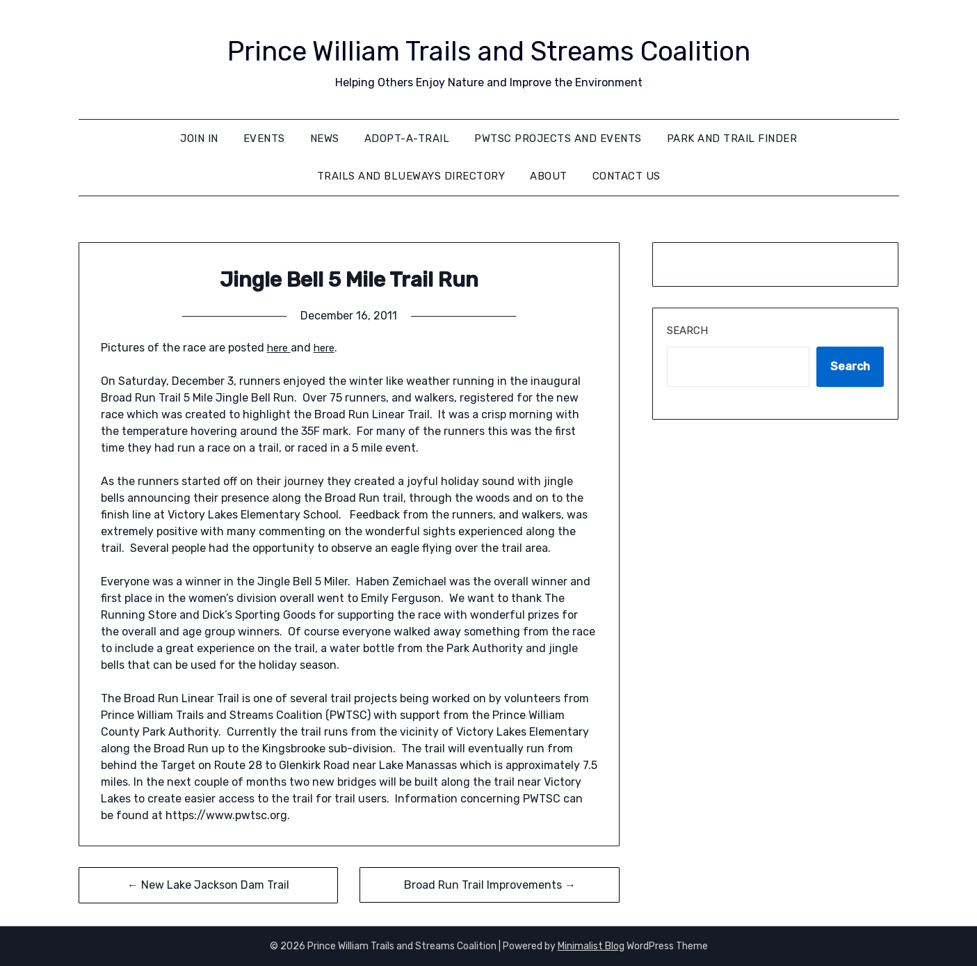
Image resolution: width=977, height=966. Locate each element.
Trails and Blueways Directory (411, 176)
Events (264, 138)
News (324, 138)
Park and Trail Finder (732, 138)
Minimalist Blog (591, 946)
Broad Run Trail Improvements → (490, 885)
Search (687, 330)
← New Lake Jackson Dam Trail (208, 885)
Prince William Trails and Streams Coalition (488, 49)
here (280, 347)
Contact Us (626, 176)
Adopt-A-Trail (407, 138)
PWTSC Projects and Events (558, 138)
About (548, 176)
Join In (199, 138)
